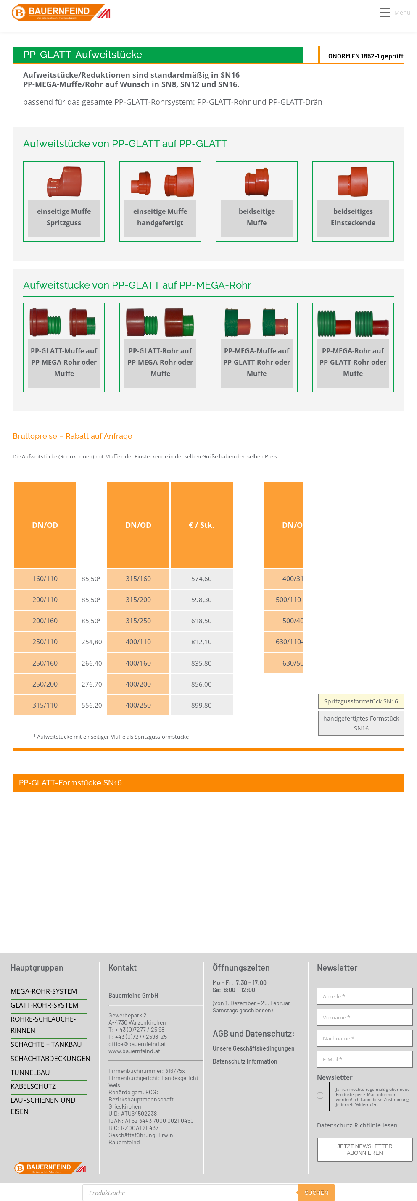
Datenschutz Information (245, 1061)
